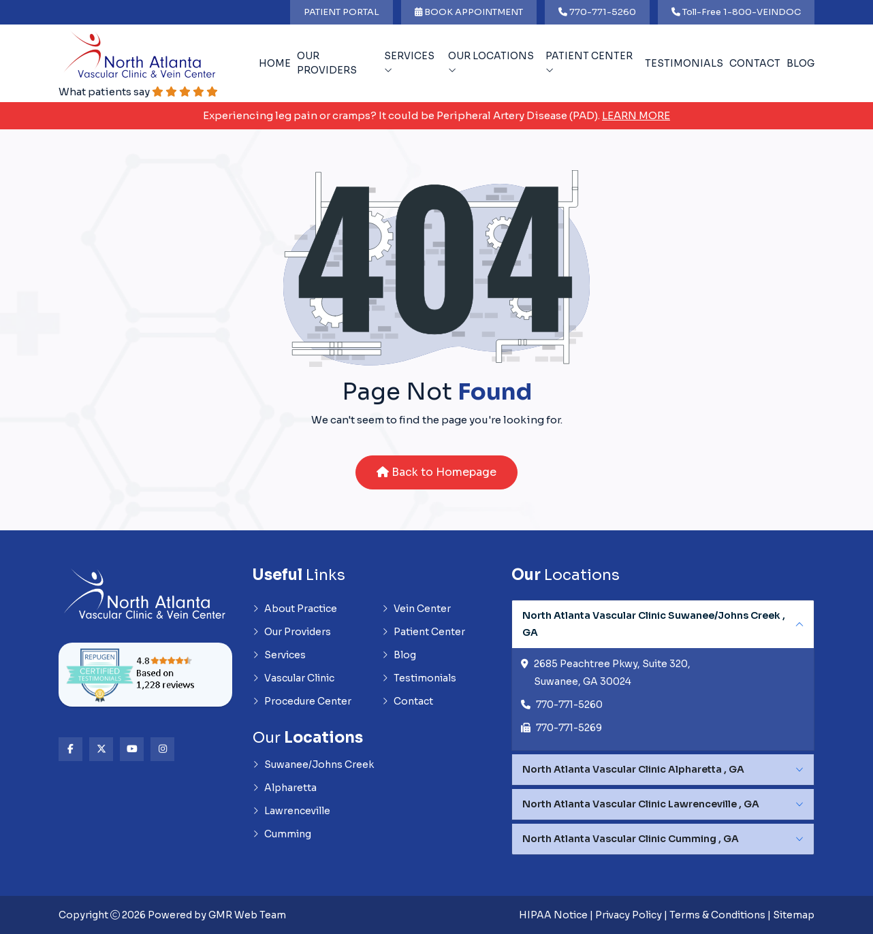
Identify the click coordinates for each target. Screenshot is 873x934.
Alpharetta (285, 788)
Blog (800, 63)
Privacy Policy (628, 915)
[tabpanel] (662, 675)
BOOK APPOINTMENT (469, 12)
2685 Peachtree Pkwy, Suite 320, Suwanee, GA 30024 (612, 673)
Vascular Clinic (293, 678)
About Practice (295, 608)
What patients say (138, 91)
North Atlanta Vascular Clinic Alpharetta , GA (633, 769)
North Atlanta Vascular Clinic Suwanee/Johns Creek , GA (653, 624)
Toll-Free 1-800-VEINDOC (736, 12)
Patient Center (589, 62)
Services (409, 62)
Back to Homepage (436, 472)
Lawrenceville (291, 811)
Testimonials (684, 63)
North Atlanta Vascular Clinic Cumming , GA (630, 839)
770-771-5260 (597, 12)
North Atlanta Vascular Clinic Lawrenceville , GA (640, 804)
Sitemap (793, 915)
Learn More (636, 115)
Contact (754, 63)
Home (275, 63)
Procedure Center (302, 701)
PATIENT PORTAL (341, 12)
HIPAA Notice (553, 915)
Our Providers (327, 63)
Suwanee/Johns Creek (313, 764)
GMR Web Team (247, 915)
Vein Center (416, 608)
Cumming (282, 834)
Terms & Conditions (717, 915)
